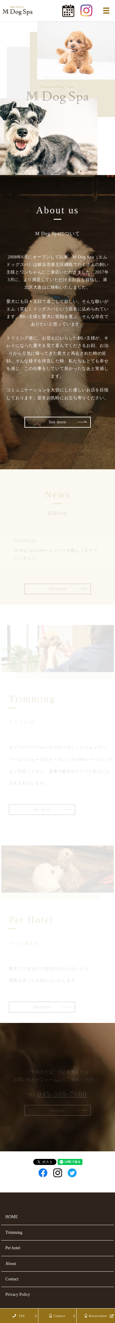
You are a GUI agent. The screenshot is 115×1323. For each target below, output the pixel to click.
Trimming (13, 1232)
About (10, 1263)
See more (57, 422)
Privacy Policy (17, 1294)
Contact (12, 1279)
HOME (11, 1217)
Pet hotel (12, 1248)
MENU (106, 10)
